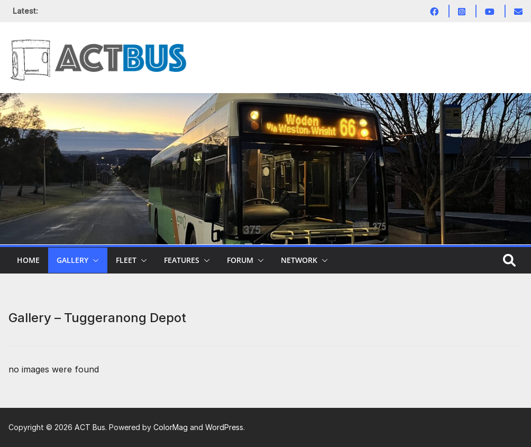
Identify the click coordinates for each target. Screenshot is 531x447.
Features (181, 260)
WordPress (224, 427)
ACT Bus (90, 427)
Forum (240, 260)
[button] (93, 260)
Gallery (72, 260)
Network (299, 260)
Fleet (126, 260)
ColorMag (170, 427)
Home (28, 260)
